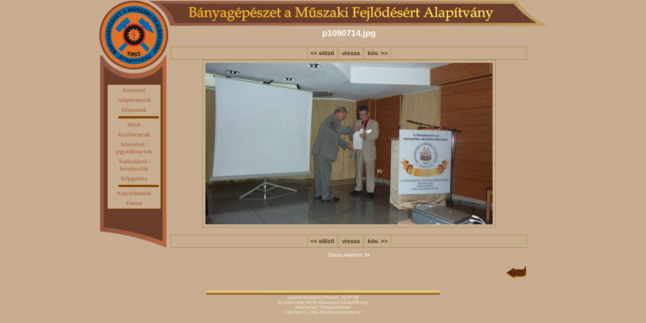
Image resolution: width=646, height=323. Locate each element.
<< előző (322, 53)
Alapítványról (134, 99)
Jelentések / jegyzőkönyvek (134, 148)
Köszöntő (133, 90)
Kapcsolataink (134, 193)
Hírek (134, 124)
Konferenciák (134, 134)
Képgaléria (134, 178)
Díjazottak (134, 109)
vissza (351, 53)
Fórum (134, 203)
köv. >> (377, 53)
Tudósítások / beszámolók (134, 165)
